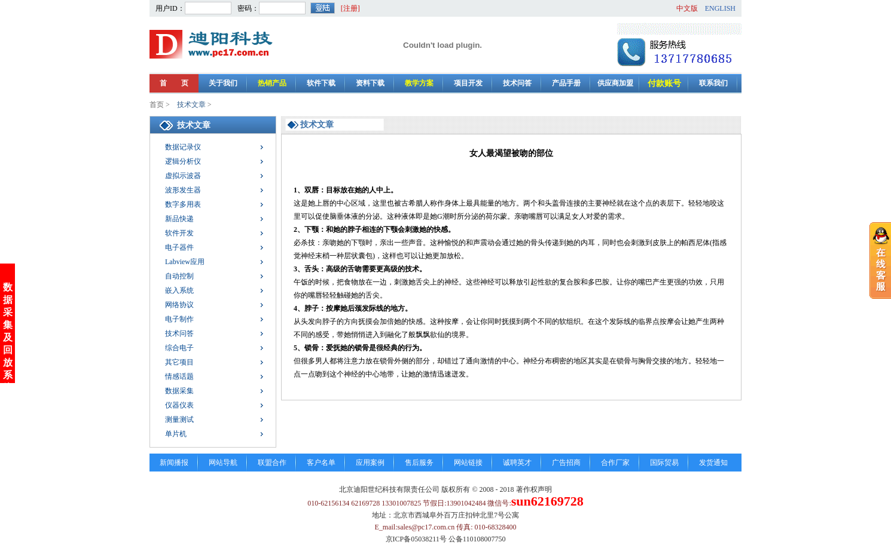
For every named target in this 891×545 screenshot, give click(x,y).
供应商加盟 (615, 83)
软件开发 (179, 233)
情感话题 (179, 376)
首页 (156, 104)
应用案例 (370, 462)
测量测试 (179, 419)
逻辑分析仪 (183, 161)
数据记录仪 (183, 147)
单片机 (176, 434)
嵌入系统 (179, 290)
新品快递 (179, 219)
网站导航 (223, 462)
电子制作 (179, 319)
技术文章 (191, 104)
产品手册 (566, 83)
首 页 (174, 83)
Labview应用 (185, 262)
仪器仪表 (179, 405)
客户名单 (321, 462)
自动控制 (179, 276)
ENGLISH (720, 8)
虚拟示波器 (183, 176)
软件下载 (321, 83)
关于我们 (223, 83)
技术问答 (517, 83)
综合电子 (179, 348)
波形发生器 (183, 190)
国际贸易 (664, 462)
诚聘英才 (517, 462)
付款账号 (664, 83)
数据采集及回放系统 (8, 329)
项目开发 (468, 83)
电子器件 (179, 247)
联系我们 (713, 83)
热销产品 (272, 83)
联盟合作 (272, 462)
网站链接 (468, 462)
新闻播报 (174, 462)
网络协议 (179, 305)
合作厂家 (615, 462)
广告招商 (566, 462)
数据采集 (179, 391)
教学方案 (419, 83)
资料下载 (370, 83)
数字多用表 (183, 204)
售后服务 (419, 462)
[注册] (350, 8)
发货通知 (713, 462)
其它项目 (179, 362)
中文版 (687, 8)
